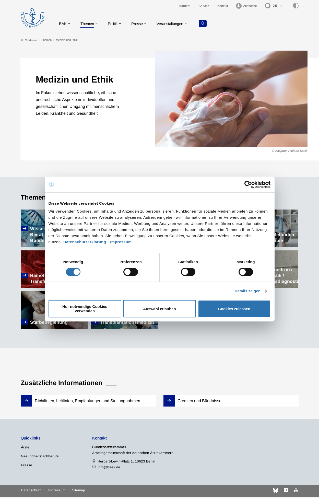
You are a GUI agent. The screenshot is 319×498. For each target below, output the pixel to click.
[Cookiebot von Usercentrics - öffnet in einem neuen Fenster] (248, 184)
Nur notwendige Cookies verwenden (84, 308)
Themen (89, 24)
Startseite (29, 40)
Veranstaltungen (177, 24)
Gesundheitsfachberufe (40, 457)
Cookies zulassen (234, 309)
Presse (142, 24)
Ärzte (25, 448)
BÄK (64, 24)
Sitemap (78, 491)
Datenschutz (31, 491)
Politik (116, 24)
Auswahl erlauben (159, 309)
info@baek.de (109, 468)
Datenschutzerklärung (84, 242)
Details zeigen (248, 291)
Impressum (121, 242)
